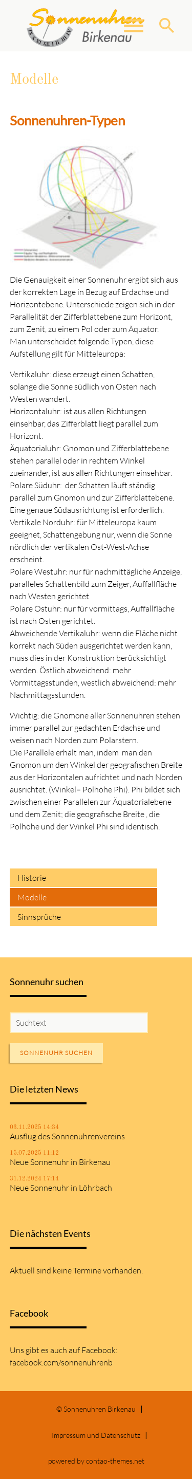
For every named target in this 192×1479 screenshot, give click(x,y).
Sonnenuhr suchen (56, 1053)
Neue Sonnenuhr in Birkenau (60, 1162)
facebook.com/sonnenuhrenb (61, 1362)
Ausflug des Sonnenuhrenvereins (67, 1136)
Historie (31, 878)
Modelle (32, 897)
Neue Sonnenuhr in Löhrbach (61, 1188)
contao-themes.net (115, 1460)
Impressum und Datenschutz (96, 1435)
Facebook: (99, 1350)
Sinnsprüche (39, 917)
